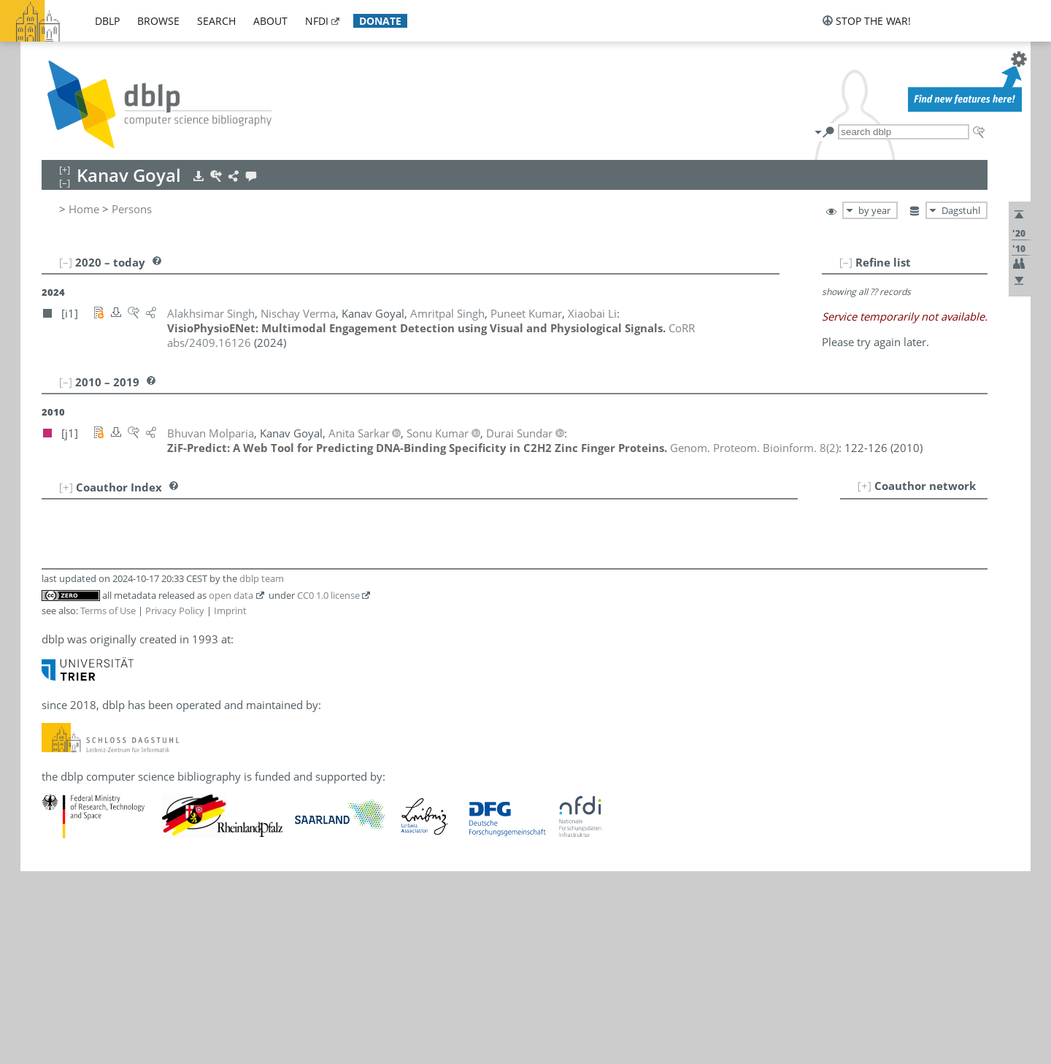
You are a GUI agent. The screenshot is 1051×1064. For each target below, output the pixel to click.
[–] (845, 262)
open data (231, 595)
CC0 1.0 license (328, 595)
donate (380, 21)
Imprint (230, 610)
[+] (864, 485)
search (216, 21)
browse (158, 21)
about (270, 21)
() (754, 447)
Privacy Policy (174, 610)
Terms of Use (108, 610)
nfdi (316, 21)
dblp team (261, 578)
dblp (107, 21)
